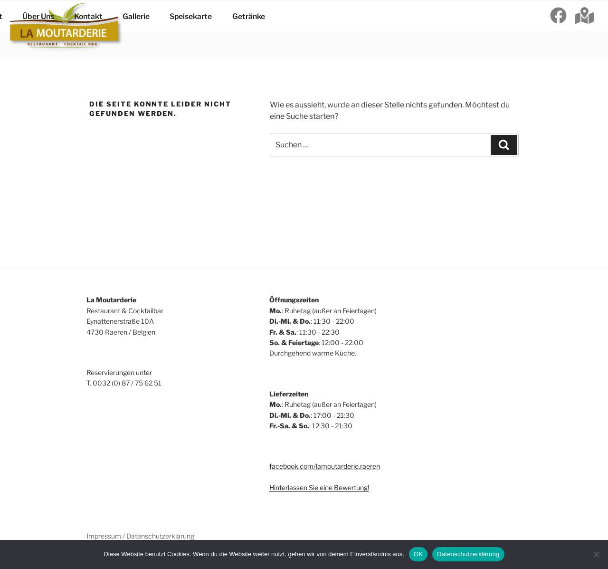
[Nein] (596, 554)
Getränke (236, 29)
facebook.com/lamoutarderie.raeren (324, 466)
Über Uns (47, 29)
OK (418, 554)
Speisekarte (185, 29)
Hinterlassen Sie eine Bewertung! (319, 487)
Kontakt (92, 29)
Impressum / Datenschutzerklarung (140, 536)
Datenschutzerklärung (468, 554)
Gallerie (135, 29)
